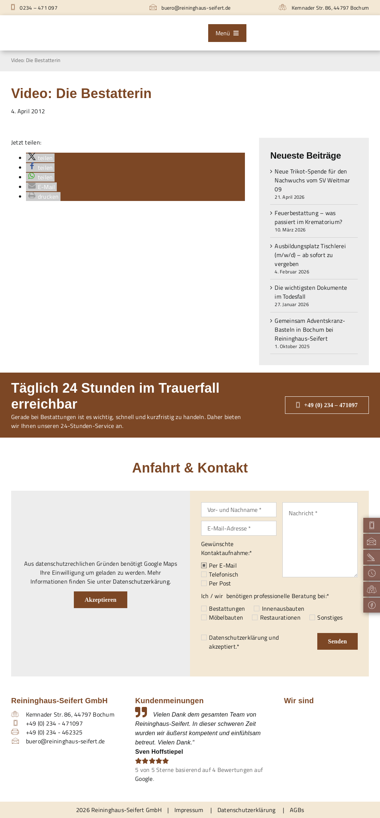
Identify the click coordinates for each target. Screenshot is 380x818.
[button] (40, 157)
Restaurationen (280, 617)
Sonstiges (330, 617)
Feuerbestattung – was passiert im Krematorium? (308, 217)
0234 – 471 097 (34, 8)
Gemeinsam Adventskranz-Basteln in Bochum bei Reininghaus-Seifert (310, 329)
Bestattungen (227, 608)
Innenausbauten (283, 608)
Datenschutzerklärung (238, 637)
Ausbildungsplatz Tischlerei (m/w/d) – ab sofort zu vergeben (310, 254)
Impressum (188, 809)
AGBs (297, 809)
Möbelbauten (226, 617)
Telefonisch (223, 574)
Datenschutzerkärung (141, 581)
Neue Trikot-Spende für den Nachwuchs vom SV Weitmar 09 (312, 180)
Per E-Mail (222, 565)
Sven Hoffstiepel (159, 752)
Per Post (220, 583)
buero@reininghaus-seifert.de (190, 8)
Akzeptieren (101, 600)
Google (144, 778)
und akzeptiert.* (244, 642)
